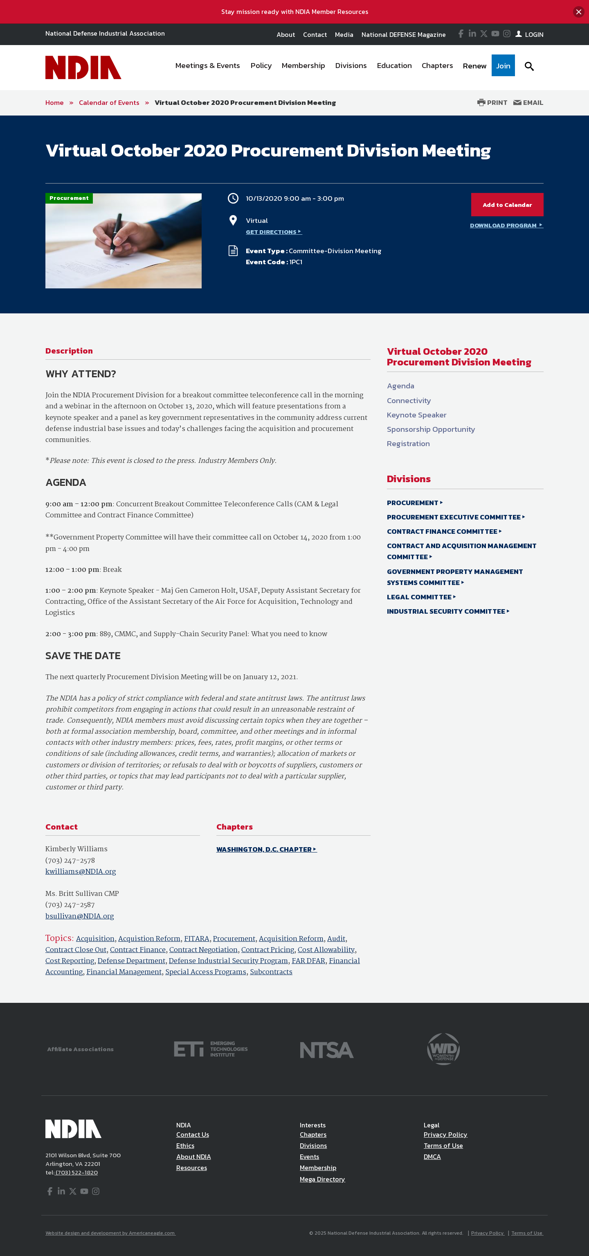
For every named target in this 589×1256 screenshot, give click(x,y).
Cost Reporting (69, 961)
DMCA (432, 1156)
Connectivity (409, 400)
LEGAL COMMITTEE (419, 597)
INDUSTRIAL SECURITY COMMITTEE (446, 611)
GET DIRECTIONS (271, 231)
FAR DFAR (308, 961)
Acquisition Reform (291, 939)
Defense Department (131, 961)
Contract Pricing (267, 950)
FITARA (196, 939)
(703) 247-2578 (70, 860)
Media (344, 34)
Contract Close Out (75, 950)
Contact (315, 34)
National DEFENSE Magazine (404, 34)
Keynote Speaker (417, 415)
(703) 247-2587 (70, 905)
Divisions (313, 1145)
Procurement (234, 939)
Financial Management (124, 972)
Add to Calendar (507, 204)
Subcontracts (271, 972)
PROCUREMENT (412, 502)
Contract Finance (138, 950)
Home (54, 102)
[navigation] (342, 67)
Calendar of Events (109, 102)
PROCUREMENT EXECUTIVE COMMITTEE (454, 517)
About (286, 34)
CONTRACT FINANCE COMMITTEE (442, 531)
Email (528, 102)
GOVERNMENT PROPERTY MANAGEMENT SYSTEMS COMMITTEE (455, 577)
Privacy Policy (446, 1134)
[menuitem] (208, 67)
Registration (408, 443)
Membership (318, 1167)
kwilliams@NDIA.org (80, 871)
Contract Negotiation (203, 950)
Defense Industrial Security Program (228, 961)
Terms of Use (443, 1145)
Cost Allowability (326, 950)
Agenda (400, 386)
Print (492, 102)
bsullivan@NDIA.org (79, 916)
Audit (336, 939)
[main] (294, 559)
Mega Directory (322, 1179)
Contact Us (192, 1134)
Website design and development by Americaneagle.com (110, 1233)
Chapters (313, 1134)
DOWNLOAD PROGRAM (504, 225)
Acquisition (95, 939)
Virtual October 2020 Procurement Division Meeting (245, 102)
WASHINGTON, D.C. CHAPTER (264, 849)
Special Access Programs (205, 972)
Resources (191, 1167)
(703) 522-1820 (76, 1172)
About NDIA (193, 1156)
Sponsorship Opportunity (431, 429)
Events (309, 1156)
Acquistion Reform (149, 939)
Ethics (185, 1145)
